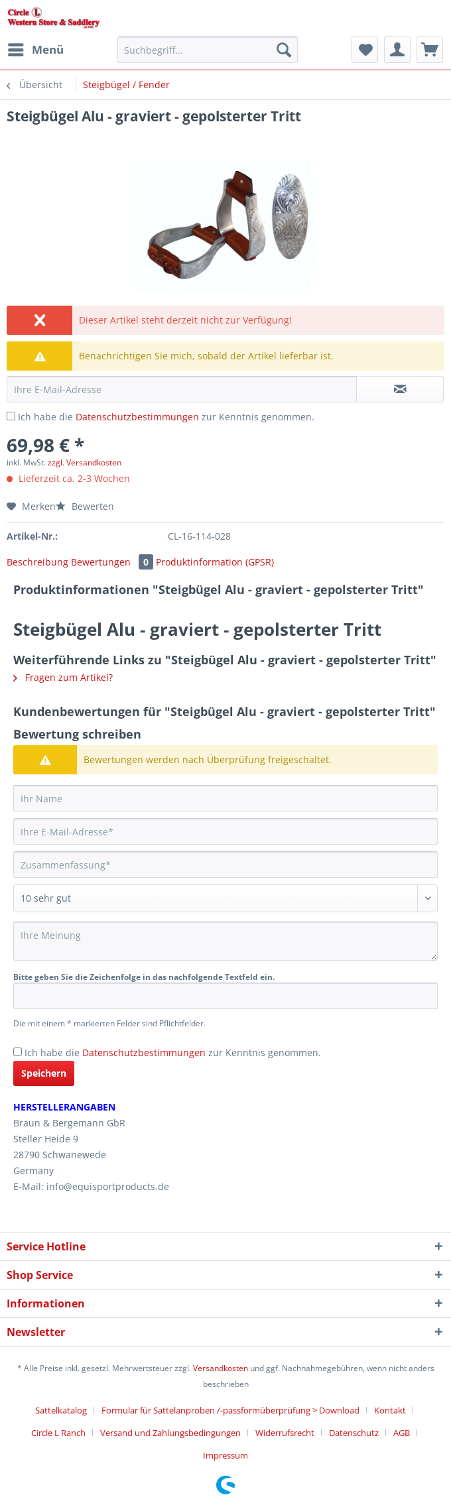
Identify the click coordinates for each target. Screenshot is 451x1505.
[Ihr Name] (225, 798)
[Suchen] (284, 49)
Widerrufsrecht (284, 1433)
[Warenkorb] (430, 49)
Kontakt (390, 1410)
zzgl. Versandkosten (84, 462)
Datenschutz (354, 1433)
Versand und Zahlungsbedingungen (170, 1433)
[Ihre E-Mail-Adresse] (225, 831)
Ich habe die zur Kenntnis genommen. (166, 416)
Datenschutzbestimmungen (137, 416)
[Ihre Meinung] (225, 941)
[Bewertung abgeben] (225, 898)
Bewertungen (113, 562)
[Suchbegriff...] (207, 49)
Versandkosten (220, 1368)
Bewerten (85, 506)
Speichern (43, 1073)
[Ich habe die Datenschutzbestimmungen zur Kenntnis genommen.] (11, 416)
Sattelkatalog (61, 1410)
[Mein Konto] (397, 49)
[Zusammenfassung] (225, 864)
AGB (401, 1433)
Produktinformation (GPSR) (215, 562)
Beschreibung (37, 562)
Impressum (225, 1455)
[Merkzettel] (365, 49)
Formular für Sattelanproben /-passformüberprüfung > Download (230, 1410)
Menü (36, 48)
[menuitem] (35, 49)
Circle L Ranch (58, 1433)
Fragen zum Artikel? (63, 677)
